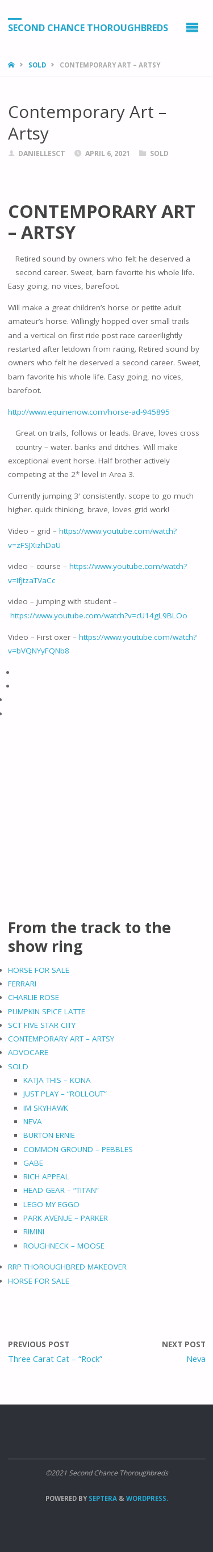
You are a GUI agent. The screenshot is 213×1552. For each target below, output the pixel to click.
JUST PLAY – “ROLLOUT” (65, 1094)
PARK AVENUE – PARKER (65, 1218)
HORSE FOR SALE (38, 970)
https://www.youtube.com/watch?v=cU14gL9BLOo (98, 615)
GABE (33, 1163)
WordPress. (147, 1498)
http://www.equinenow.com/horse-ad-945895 (89, 412)
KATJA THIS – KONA (57, 1080)
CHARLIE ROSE (33, 997)
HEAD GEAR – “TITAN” (61, 1190)
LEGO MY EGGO (51, 1204)
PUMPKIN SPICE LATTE (46, 1011)
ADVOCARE (28, 1052)
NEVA (32, 1121)
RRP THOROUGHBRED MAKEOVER (67, 1267)
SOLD (18, 1066)
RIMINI (33, 1231)
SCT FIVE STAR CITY (42, 1025)
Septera (102, 1498)
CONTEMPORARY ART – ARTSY (61, 1039)
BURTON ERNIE (49, 1135)
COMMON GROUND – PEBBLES (78, 1149)
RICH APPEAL (46, 1176)
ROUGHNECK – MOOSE (64, 1246)
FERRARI (22, 984)
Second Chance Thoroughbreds (88, 28)
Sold (37, 65)
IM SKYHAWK (45, 1108)
